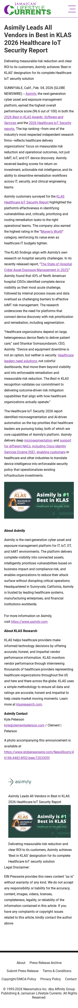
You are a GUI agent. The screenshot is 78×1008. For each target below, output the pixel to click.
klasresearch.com (29, 704)
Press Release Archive (46, 963)
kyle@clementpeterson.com (24, 725)
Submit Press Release (22, 971)
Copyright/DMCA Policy (18, 979)
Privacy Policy (50, 979)
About (21, 963)
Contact (71, 979)
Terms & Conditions (57, 971)
